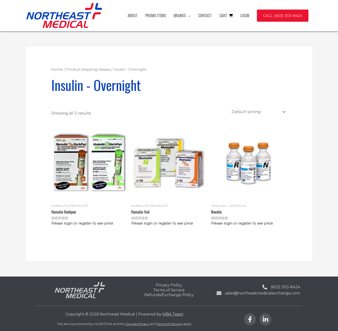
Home (57, 69)
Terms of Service (169, 324)
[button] (282, 16)
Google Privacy (137, 324)
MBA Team (172, 314)
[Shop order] (258, 112)
